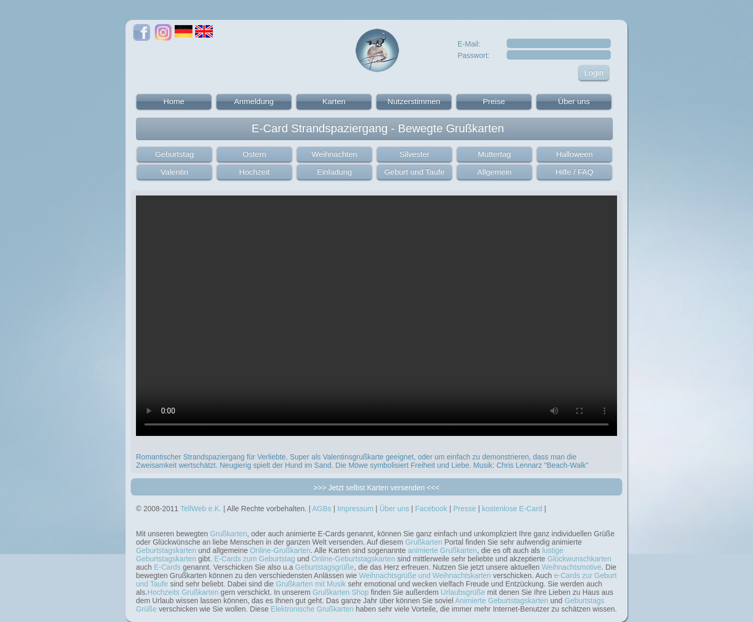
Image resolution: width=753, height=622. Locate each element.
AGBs (322, 508)
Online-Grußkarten (280, 550)
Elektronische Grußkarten (312, 609)
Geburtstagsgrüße (324, 567)
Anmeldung (254, 101)
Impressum (355, 508)
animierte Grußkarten (442, 550)
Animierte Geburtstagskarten (501, 600)
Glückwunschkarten (579, 559)
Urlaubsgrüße (463, 592)
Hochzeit (254, 171)
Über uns (574, 101)
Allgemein (494, 171)
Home (173, 101)
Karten (333, 101)
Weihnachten (334, 153)
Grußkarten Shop (341, 592)
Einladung (334, 171)
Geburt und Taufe (414, 171)
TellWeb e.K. (200, 508)
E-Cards (167, 567)
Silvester (415, 153)
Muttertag (494, 153)
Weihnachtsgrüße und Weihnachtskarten (425, 575)
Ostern (254, 153)
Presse (464, 508)
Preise (494, 101)
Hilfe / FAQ (574, 171)
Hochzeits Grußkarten (183, 592)
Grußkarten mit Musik (311, 584)
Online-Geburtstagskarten (353, 559)
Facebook (431, 508)
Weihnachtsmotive (571, 567)
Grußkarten (228, 533)
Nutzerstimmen (413, 101)
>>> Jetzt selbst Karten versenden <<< (376, 487)
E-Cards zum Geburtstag (254, 559)
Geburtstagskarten (166, 550)
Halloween (574, 153)
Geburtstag (174, 153)
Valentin (174, 171)
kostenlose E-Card (512, 508)
